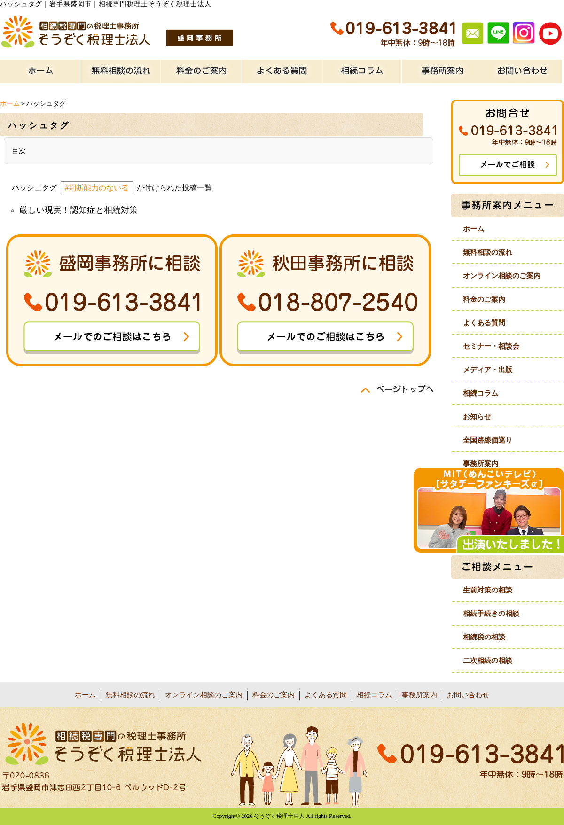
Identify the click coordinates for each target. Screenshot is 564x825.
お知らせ (477, 416)
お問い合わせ (468, 695)
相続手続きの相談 (491, 613)
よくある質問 (484, 323)
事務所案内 (480, 463)
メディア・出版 (487, 370)
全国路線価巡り (487, 440)
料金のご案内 (484, 299)
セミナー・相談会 (491, 346)
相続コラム (480, 393)
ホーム (10, 103)
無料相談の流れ (487, 252)
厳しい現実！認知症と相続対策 (78, 210)
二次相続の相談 (487, 660)
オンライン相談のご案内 (501, 276)
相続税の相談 (484, 637)
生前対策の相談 (487, 590)
